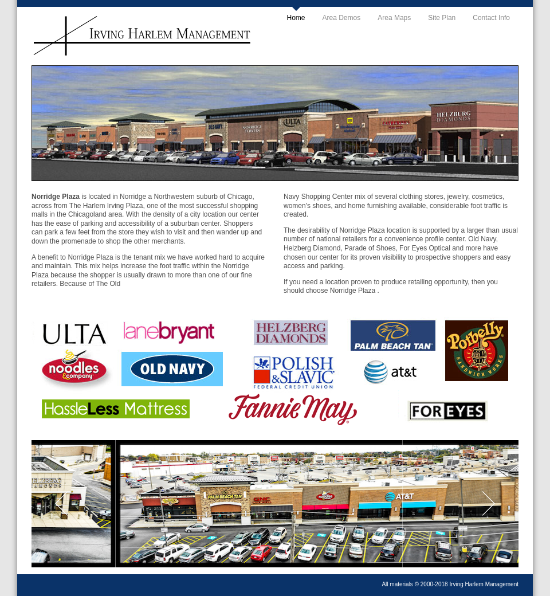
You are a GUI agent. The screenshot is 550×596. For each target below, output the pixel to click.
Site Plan (441, 18)
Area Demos (342, 18)
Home (296, 18)
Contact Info (491, 18)
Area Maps (394, 18)
